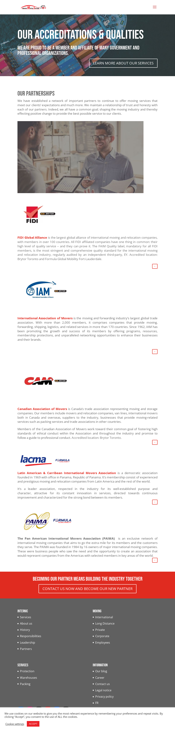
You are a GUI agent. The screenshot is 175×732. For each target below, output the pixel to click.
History (25, 630)
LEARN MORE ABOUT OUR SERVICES (123, 63)
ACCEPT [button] (33, 723)
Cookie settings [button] (14, 724)
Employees (102, 643)
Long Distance (105, 623)
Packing (25, 684)
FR (96, 703)
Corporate (102, 636)
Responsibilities (30, 636)
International (104, 617)
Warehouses (28, 678)
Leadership (27, 643)
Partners (26, 649)
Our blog (101, 671)
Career (99, 678)
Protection (27, 671)
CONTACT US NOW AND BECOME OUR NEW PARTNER (87, 588)
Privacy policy (104, 697)
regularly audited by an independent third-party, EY (90, 255)
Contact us (102, 684)
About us (26, 623)
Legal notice (103, 690)
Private (100, 630)
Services (25, 617)
